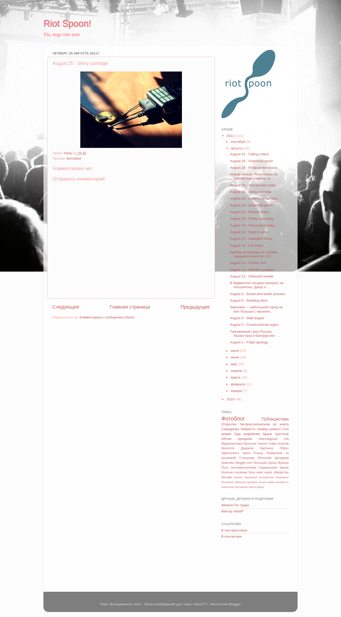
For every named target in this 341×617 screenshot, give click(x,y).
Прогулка (249, 443)
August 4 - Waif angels (247, 318)
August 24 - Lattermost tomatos (254, 198)
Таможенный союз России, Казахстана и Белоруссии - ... (255, 334)
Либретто (247, 429)
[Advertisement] (244, 566)
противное (241, 486)
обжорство (281, 472)
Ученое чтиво (266, 443)
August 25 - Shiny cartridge (250, 192)
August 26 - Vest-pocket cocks (253, 185)
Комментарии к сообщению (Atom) (107, 317)
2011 (231, 136)
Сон (285, 429)
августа (237, 148)
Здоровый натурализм (258, 477)
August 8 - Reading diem (249, 300)
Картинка (266, 448)
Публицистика (275, 419)
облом (226, 439)
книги (268, 472)
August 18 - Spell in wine (249, 232)
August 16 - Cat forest (246, 245)
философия (256, 486)
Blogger (234, 604)
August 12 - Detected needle (251, 276)
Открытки (228, 424)
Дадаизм (247, 448)
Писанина (227, 482)
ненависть (282, 482)
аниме (226, 434)
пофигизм (227, 486)
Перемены (282, 477)
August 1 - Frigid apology (249, 342)
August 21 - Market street (249, 212)
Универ (262, 429)
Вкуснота (227, 448)
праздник (245, 439)
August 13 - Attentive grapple (252, 270)
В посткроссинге (234, 530)
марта (236, 377)
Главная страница (130, 307)
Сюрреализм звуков (273, 467)
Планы (258, 453)
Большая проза (265, 463)
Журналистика (231, 443)
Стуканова (246, 458)
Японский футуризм (273, 458)
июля (235, 351)
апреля (237, 371)
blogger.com (244, 463)
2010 (231, 399)
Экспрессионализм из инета (264, 424)
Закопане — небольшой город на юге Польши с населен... (256, 309)
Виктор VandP (232, 511)
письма (226, 477)
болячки (227, 472)
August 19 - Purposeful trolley (252, 225)
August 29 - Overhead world (251, 161)
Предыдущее (195, 307)
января (237, 391)
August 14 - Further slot (248, 263)
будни (267, 434)
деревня (252, 482)
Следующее (65, 307)
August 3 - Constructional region (254, 325)
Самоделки (230, 429)
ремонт (275, 429)
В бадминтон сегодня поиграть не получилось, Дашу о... (257, 285)
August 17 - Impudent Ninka (251, 239)
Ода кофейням (247, 434)
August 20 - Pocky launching (251, 218)
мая (234, 364)
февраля (238, 384)
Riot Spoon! (67, 23)
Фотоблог (74, 158)
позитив (283, 443)
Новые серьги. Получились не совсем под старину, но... (254, 176)
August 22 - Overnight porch (251, 205)
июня (235, 357)
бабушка (240, 482)
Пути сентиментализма (238, 467)
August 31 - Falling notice (249, 154)
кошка (262, 482)
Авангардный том (273, 439)
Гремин (238, 477)
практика (227, 463)
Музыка (283, 463)
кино (260, 472)
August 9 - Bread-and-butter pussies (257, 294)
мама (271, 482)
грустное (282, 434)
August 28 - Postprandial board (253, 168)
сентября (238, 142)
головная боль (244, 472)
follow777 (200, 604)
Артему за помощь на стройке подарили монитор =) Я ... (254, 254)
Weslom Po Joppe (235, 505)
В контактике (231, 536)
